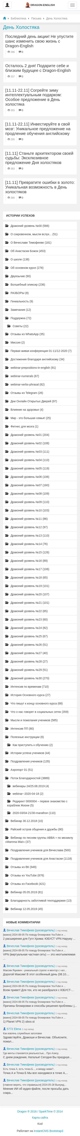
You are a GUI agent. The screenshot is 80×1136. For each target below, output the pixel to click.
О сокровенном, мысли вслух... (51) (31, 234)
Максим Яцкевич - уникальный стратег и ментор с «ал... (35, 970)
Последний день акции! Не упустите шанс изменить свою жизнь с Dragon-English (39, 41)
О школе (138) (17, 259)
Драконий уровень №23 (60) (26, 619)
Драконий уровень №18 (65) (26, 577)
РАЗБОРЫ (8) (17, 293)
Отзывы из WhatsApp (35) (25, 334)
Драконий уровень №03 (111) (27, 451)
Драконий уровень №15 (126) (27, 552)
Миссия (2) (15, 342)
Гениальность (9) (19, 301)
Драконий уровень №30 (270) (27, 678)
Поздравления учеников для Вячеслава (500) (38, 850)
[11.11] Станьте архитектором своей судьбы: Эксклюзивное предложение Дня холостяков (39, 158)
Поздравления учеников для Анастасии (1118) (38, 858)
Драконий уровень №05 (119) (27, 468)
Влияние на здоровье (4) (24, 409)
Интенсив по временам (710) (27, 686)
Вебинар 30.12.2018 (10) (24, 821)
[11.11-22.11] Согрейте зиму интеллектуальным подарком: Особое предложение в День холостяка (33, 97)
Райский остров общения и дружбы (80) (34, 829)
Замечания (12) (18, 309)
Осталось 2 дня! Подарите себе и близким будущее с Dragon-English (38, 68)
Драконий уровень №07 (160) (27, 485)
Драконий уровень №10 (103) (27, 510)
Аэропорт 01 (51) (19, 769)
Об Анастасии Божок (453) (25, 251)
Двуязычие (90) (18, 276)
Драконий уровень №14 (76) (26, 544)
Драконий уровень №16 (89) (26, 560)
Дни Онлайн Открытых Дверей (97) (31, 401)
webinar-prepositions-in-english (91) (30, 367)
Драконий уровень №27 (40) (26, 653)
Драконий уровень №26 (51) (26, 644)
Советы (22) (17, 326)
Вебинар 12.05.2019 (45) (24, 909)
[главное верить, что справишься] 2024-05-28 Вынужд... (34, 1084)
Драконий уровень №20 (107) (27, 594)
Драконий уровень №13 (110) (27, 535)
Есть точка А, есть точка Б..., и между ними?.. (29, 1069)
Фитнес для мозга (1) (21, 426)
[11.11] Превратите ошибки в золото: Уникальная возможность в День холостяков (40, 187)
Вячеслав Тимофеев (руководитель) (31, 930)
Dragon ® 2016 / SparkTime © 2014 (40, 1111)
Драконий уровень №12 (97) (26, 527)
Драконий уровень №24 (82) (26, 628)
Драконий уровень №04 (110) (27, 460)
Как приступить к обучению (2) (30, 745)
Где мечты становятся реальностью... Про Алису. (31, 1053)
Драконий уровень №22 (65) (26, 611)
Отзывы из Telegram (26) (24, 392)
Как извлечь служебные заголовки (22, 1033)
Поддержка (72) (18, 318)
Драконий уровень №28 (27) (26, 661)
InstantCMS (41, 1131)
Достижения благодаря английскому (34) (34, 359)
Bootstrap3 (56, 1131)
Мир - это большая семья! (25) (28, 418)
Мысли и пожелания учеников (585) (31, 720)
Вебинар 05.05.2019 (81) (24, 892)
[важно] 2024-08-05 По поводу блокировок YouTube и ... (34, 934)
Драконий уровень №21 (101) (27, 602)
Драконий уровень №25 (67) (26, 636)
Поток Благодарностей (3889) (27, 778)
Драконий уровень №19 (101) (27, 586)
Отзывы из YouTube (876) (24, 875)
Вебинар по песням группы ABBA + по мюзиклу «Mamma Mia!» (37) (39, 839)
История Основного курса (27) (27, 695)
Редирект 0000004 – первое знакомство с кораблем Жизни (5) (37, 803)
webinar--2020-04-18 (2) (25, 793)
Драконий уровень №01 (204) (27, 434)
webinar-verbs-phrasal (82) (25, 384)
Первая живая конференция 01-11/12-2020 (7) (38, 351)
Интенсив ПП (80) (19, 728)
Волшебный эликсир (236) (25, 284)
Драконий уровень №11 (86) (26, 518)
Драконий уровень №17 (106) (27, 569)
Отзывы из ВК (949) (20, 867)
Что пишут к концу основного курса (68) (34, 703)
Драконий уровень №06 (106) (27, 476)
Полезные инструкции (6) (24, 737)
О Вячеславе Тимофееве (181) (28, 242)
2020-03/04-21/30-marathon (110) (31, 813)
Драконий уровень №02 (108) (27, 443)
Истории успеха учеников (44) (27, 753)
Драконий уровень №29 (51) (26, 669)
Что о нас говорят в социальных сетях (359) (36, 711)
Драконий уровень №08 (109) (27, 493)
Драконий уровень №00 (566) (27, 225)
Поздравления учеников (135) (27, 761)
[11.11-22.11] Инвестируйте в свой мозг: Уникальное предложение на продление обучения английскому (37, 129)
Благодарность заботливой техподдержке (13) (38, 900)
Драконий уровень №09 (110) (27, 502)
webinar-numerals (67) (22, 376)
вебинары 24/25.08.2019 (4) (28, 786)
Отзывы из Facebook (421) (25, 883)
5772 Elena (14, 1029)
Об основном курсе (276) (24, 267)
